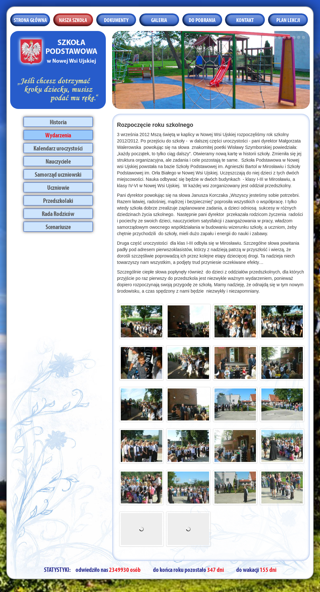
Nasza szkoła (73, 19)
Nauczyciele (58, 160)
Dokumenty (116, 19)
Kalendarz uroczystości (58, 147)
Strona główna (30, 19)
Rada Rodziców (58, 213)
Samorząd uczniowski (58, 173)
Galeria (159, 19)
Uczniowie (58, 186)
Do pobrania (202, 19)
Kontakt (245, 19)
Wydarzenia (58, 134)
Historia (58, 121)
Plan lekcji (288, 19)
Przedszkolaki (58, 200)
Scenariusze (58, 226)
